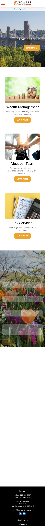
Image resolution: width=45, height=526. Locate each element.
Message (6, 323)
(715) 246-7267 (25, 495)
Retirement (23, 524)
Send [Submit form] (7, 343)
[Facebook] (20, 513)
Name (4, 281)
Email (4, 295)
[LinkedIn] (24, 513)
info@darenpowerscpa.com (23, 510)
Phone (5, 309)
